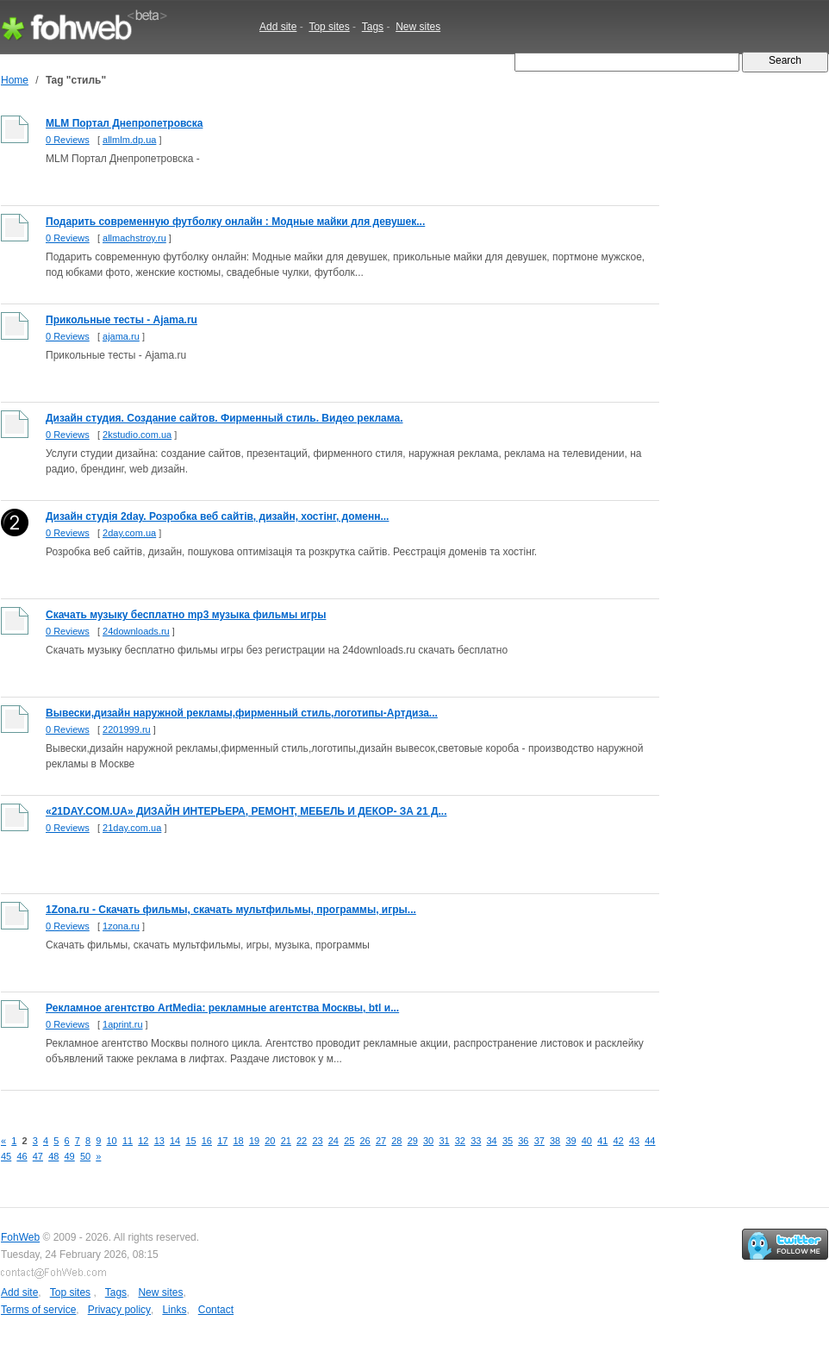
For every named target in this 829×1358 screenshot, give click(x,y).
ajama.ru (121, 336)
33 (476, 1141)
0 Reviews (68, 140)
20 (270, 1141)
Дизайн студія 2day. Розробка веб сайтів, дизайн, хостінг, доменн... (217, 516)
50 (85, 1156)
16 (207, 1141)
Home (14, 80)
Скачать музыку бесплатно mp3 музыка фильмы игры (186, 615)
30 (428, 1141)
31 (444, 1141)
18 (239, 1141)
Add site (277, 27)
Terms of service (38, 1310)
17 (222, 1141)
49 (70, 1156)
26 (365, 1141)
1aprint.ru (122, 1024)
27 (381, 1141)
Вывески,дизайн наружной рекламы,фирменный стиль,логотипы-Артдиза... (242, 713)
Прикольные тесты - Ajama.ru (121, 320)
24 (333, 1141)
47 (38, 1156)
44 (650, 1141)
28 (396, 1141)
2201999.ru (127, 729)
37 (539, 1141)
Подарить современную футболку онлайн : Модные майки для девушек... (235, 222)
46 (21, 1156)
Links (174, 1310)
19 (254, 1141)
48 (53, 1156)
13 (159, 1141)
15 (190, 1141)
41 (602, 1141)
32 (460, 1141)
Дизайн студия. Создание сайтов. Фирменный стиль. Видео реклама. (224, 418)
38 (555, 1141)
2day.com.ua (129, 533)
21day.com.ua (132, 828)
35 (507, 1141)
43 (634, 1141)
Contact (216, 1310)
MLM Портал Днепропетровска (124, 123)
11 (127, 1141)
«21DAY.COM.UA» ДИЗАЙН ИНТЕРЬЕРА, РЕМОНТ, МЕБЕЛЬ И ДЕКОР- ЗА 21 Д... (246, 811)
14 (175, 1141)
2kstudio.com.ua (137, 434)
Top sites (329, 27)
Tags (372, 27)
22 (301, 1141)
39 (570, 1141)
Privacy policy (119, 1310)
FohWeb (20, 1237)
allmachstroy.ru (134, 238)
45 (6, 1156)
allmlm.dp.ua (129, 140)
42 (619, 1141)
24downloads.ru (136, 631)
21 (286, 1141)
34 (492, 1141)
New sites (418, 27)
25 (349, 1141)
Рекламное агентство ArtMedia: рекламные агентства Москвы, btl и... (222, 1008)
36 (523, 1141)
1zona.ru (121, 926)
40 (587, 1141)
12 (143, 1141)
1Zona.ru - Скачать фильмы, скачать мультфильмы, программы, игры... (231, 910)
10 (112, 1141)
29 (413, 1141)
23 (317, 1141)
